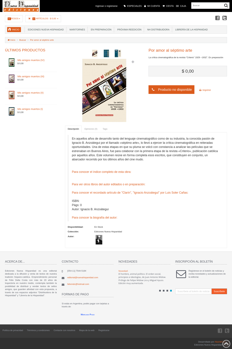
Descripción (73, 129)
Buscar (22, 40)
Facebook (217, 17)
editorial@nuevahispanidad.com (82, 277)
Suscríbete (219, 291)
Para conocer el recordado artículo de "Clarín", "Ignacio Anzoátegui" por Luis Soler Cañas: (130, 192)
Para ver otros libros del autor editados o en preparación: (108, 184)
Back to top (226, 344)
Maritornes (76, 29)
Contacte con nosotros (64, 330)
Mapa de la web (86, 330)
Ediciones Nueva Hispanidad (45, 29)
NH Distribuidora (157, 29)
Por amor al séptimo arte (42, 40)
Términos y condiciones (38, 330)
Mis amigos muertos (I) (30, 109)
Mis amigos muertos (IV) (31, 60)
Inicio (15, 29)
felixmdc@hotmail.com (78, 284)
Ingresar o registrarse (106, 6)
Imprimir (205, 90)
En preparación (100, 29)
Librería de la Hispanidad (191, 29)
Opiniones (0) (90, 129)
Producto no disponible (171, 89)
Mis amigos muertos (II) (30, 92)
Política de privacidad (12, 330)
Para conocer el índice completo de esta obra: (101, 172)
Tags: (105, 129)
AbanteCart (220, 342)
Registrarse (103, 330)
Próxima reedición (128, 29)
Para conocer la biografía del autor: (94, 217)
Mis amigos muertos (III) (30, 76)
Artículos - (43, 18)
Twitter (224, 17)
